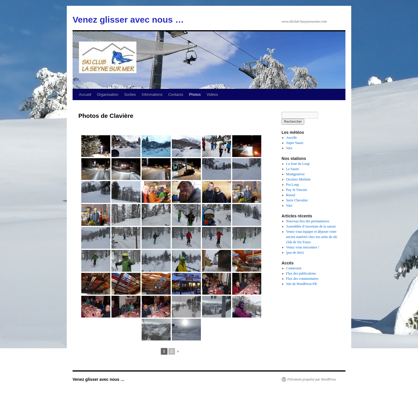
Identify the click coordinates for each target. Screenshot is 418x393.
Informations (152, 94)
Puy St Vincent (296, 190)
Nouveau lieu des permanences (307, 221)
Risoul (290, 195)
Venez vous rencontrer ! (302, 247)
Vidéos (212, 94)
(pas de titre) (295, 252)
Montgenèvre (295, 174)
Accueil (85, 94)
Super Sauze (295, 143)
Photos (195, 94)
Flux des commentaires (302, 279)
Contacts (175, 94)
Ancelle (291, 138)
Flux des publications (301, 273)
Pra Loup (292, 185)
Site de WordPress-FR (301, 284)
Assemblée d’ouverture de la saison (311, 226)
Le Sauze (292, 169)
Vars (289, 148)
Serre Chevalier (297, 200)
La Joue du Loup (298, 164)
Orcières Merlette (298, 179)
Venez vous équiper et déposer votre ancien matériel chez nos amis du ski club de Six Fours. (311, 237)
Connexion (294, 268)
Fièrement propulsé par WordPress (311, 379)
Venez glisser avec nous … (128, 19)
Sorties (130, 94)
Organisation (107, 94)
